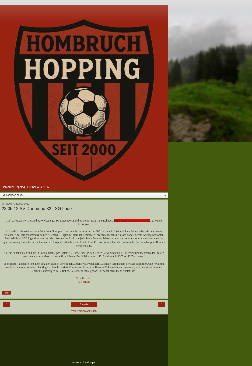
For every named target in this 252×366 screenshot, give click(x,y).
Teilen (6, 293)
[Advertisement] (84, 9)
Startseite (84, 304)
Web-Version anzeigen (84, 311)
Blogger (90, 362)
